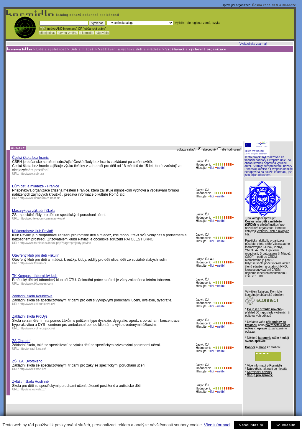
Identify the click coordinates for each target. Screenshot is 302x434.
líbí (211, 167)
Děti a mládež (81, 49)
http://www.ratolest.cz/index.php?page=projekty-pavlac (55, 243)
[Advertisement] (149, 96)
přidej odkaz (47, 32)
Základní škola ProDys (29, 316)
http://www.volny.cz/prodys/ (37, 328)
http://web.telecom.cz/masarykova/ (42, 218)
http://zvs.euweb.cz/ (33, 389)
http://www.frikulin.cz (33, 263)
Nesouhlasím (251, 425)
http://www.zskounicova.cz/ (37, 304)
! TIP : (42, 28)
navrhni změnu (67, 32)
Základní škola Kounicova (32, 296)
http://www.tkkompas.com (36, 283)
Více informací (217, 425)
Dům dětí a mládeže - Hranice (35, 186)
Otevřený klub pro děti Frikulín (35, 255)
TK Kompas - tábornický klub (34, 276)
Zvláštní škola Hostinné (30, 381)
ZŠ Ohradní (21, 341)
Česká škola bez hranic (30, 158)
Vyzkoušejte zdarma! (253, 43)
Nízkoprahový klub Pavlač (32, 231)
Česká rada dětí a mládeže (274, 5)
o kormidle (86, 32)
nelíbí (219, 167)
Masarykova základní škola (33, 211)
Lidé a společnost (51, 49)
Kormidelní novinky (259, 372)
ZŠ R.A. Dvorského (27, 361)
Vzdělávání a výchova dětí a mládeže (129, 49)
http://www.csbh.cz (32, 173)
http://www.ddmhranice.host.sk (40, 198)
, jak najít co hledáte (267, 368)
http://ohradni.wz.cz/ (33, 348)
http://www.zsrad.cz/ (33, 369)
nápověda (102, 32)
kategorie (264, 337)
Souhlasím (285, 425)
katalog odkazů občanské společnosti (87, 14)
